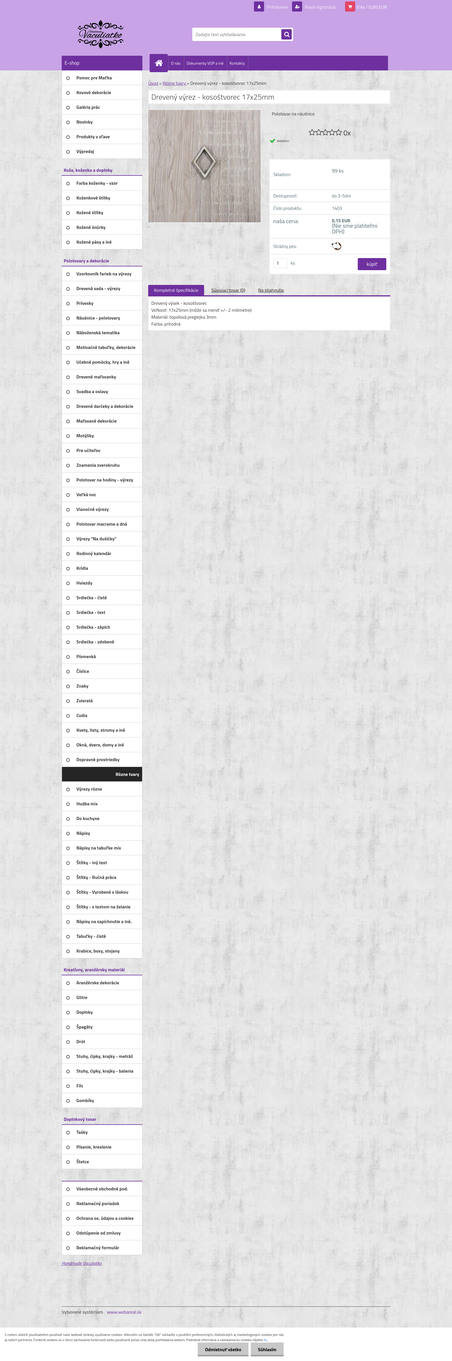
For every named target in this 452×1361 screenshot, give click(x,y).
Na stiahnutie (271, 290)
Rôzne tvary (175, 83)
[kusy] (280, 263)
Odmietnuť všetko (223, 1349)
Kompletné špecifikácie (176, 290)
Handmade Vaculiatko (81, 1263)
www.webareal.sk (124, 1311)
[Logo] (101, 34)
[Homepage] (161, 63)
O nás (175, 63)
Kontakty (237, 63)
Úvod (153, 83)
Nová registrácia (320, 6)
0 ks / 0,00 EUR (372, 6)
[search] (286, 34)
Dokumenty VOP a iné (205, 63)
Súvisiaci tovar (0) (228, 290)
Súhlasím (267, 1349)
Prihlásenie (277, 6)
